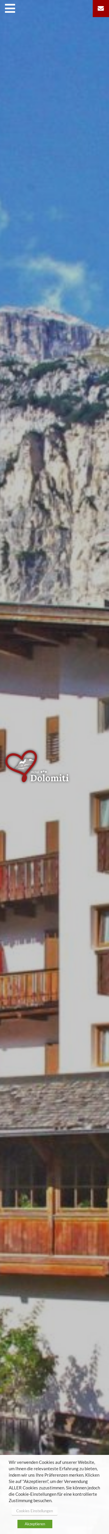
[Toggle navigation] (11, 8)
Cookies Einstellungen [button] (34, 1511)
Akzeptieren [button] (35, 1524)
